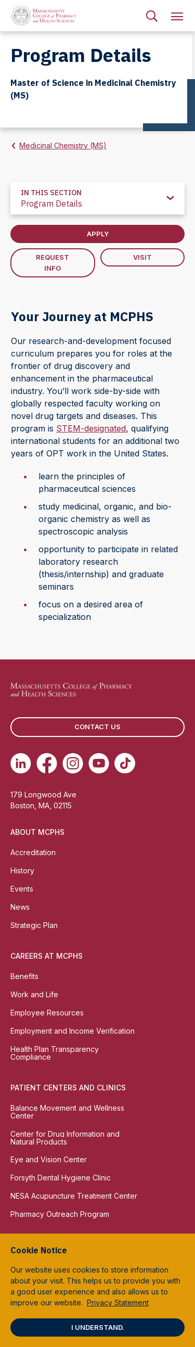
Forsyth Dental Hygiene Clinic (60, 1177)
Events (21, 888)
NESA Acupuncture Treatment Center (73, 1195)
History (22, 870)
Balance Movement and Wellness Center (67, 1111)
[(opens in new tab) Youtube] (98, 763)
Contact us (97, 726)
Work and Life (34, 994)
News (20, 907)
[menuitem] (151, 15)
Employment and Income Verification (72, 1030)
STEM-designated (91, 428)
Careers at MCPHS (46, 955)
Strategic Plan (34, 925)
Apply (98, 234)
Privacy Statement (118, 1302)
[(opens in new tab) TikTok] (124, 763)
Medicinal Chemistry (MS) (63, 145)
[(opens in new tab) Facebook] (46, 763)
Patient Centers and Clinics (68, 1087)
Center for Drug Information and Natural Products (65, 1137)
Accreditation (33, 852)
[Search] (151, 15)
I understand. (97, 1327)
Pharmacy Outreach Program (59, 1214)
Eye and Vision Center (48, 1159)
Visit (142, 257)
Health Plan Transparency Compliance (54, 1053)
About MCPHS (37, 832)
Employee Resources (47, 1012)
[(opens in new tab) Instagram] (72, 763)
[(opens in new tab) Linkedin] (20, 763)
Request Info (52, 262)
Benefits (24, 976)
